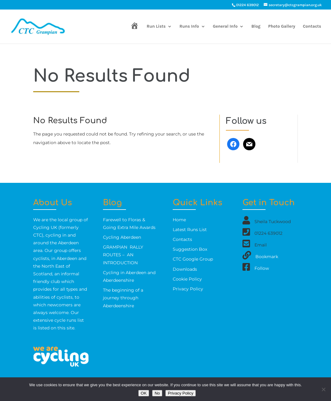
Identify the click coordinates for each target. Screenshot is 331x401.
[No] (323, 389)
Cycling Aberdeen (122, 237)
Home (179, 219)
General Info (225, 26)
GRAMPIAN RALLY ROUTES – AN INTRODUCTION (123, 254)
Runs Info (189, 26)
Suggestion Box (190, 249)
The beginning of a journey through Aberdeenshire (123, 297)
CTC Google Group (193, 259)
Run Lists (156, 26)
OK (144, 393)
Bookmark (266, 256)
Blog (255, 26)
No (157, 393)
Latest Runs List (190, 229)
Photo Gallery (281, 26)
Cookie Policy (187, 279)
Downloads (185, 269)
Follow (261, 268)
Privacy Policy (188, 289)
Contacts (312, 26)
